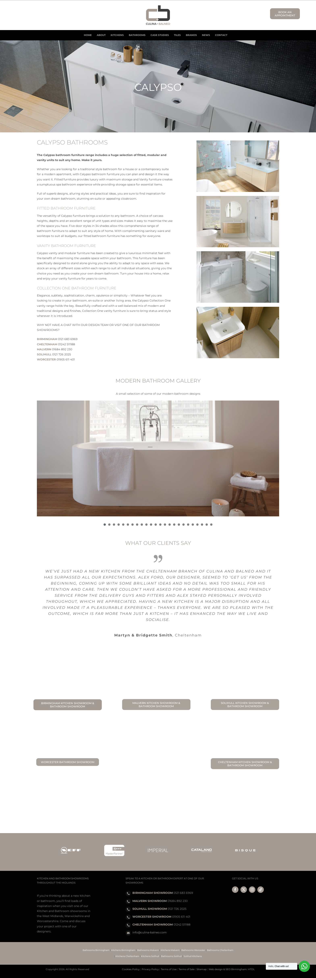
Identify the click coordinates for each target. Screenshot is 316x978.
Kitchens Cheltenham (127, 956)
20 (193, 527)
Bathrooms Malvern (148, 950)
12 (156, 527)
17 (179, 527)
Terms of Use (169, 969)
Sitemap (201, 969)
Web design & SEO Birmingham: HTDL (232, 969)
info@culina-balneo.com (149, 932)
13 (160, 527)
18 (183, 527)
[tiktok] (260, 889)
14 (165, 527)
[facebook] (235, 889)
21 (197, 527)
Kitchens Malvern (170, 950)
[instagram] (252, 889)
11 (151, 527)
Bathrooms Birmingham (96, 950)
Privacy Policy (150, 969)
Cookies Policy (131, 969)
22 (202, 527)
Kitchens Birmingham (123, 950)
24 (211, 527)
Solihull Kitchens (193, 956)
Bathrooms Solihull (171, 956)
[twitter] (243, 889)
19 (188, 527)
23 (207, 527)
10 (146, 527)
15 (169, 527)
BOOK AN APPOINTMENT (285, 13)
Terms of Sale (186, 969)
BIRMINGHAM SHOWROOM (152, 893)
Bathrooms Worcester (193, 950)
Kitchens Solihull (150, 956)
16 (174, 527)
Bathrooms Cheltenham (220, 950)
